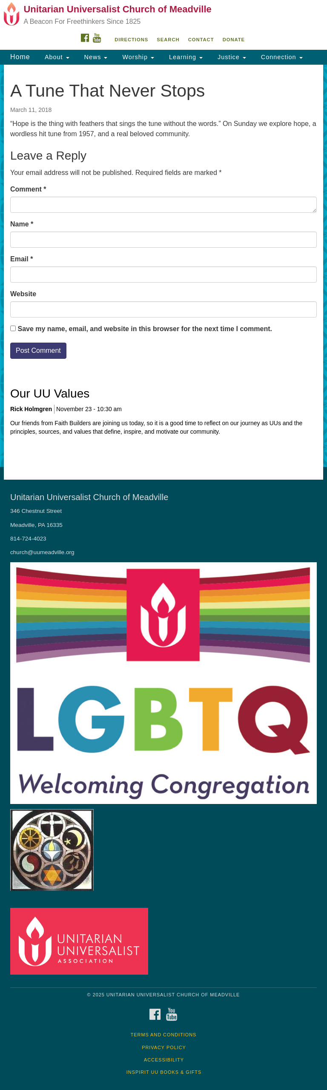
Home (20, 56)
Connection (281, 57)
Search (168, 39)
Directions (131, 39)
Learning (185, 57)
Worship (137, 57)
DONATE (234, 39)
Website (23, 294)
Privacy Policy (164, 1047)
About (56, 57)
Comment (28, 189)
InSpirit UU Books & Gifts (163, 1072)
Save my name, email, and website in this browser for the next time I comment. (144, 328)
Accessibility (164, 1059)
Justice (230, 57)
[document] (163, 266)
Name (21, 224)
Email (21, 259)
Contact (201, 39)
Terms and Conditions (164, 1034)
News (95, 57)
